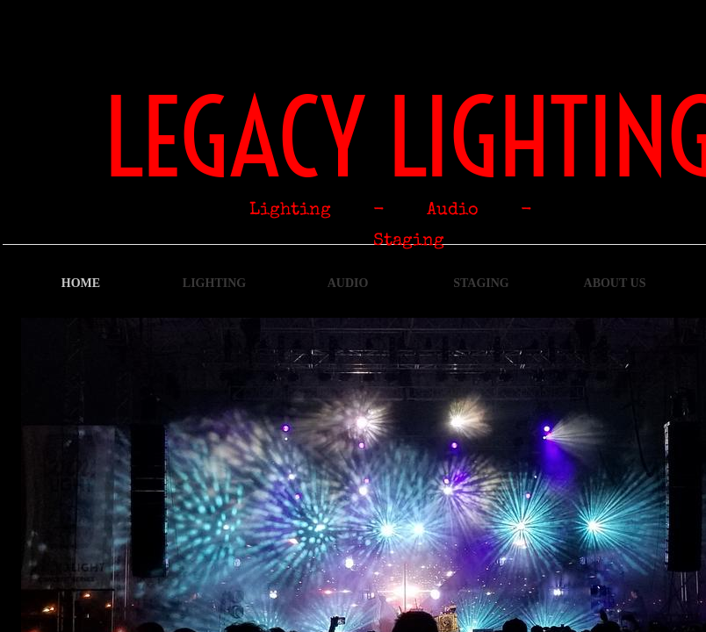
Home (80, 283)
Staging (481, 283)
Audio (348, 283)
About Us (615, 283)
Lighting (214, 283)
